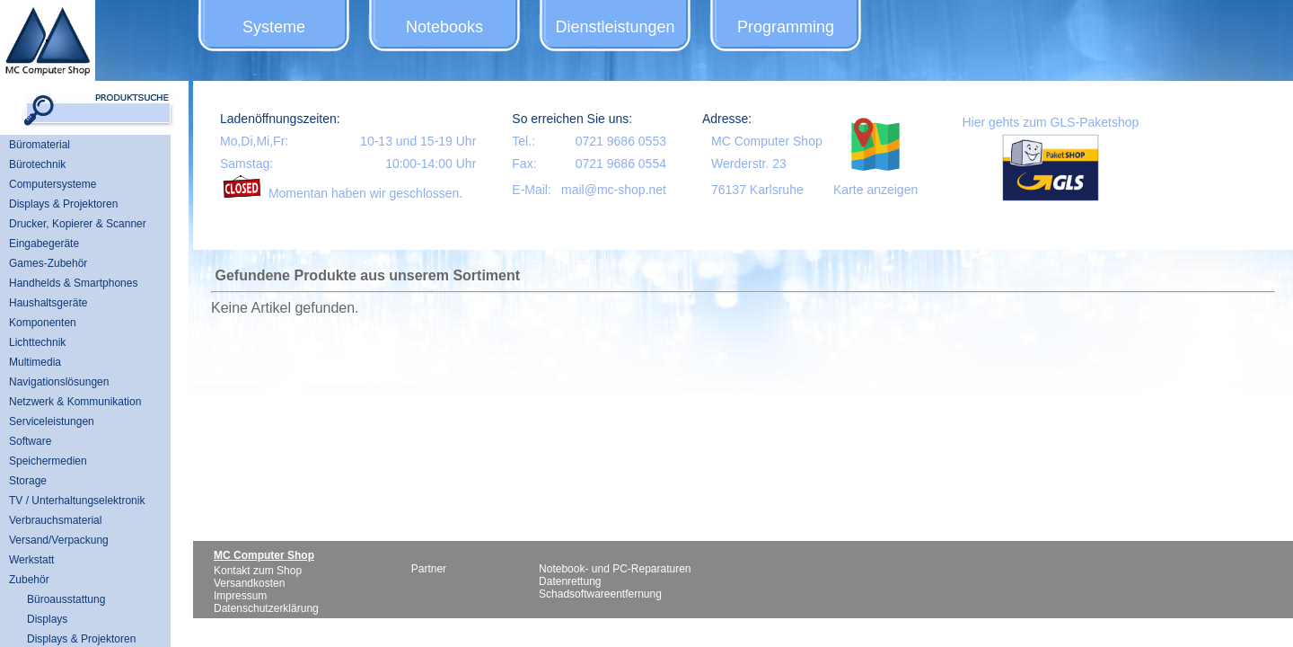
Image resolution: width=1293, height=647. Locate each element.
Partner (428, 569)
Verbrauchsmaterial (55, 520)
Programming (785, 27)
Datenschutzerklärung (266, 608)
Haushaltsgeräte (48, 303)
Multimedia (35, 362)
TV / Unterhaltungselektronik (77, 500)
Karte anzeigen (875, 189)
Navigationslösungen (59, 382)
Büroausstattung (66, 599)
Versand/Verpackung (59, 540)
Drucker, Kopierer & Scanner (77, 223)
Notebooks (444, 27)
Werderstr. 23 (749, 163)
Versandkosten (249, 583)
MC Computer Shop (766, 141)
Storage (28, 480)
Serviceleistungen (51, 421)
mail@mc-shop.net (613, 189)
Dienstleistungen (614, 27)
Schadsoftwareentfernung (600, 594)
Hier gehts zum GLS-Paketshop (1050, 122)
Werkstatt (31, 560)
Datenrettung (570, 581)
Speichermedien (48, 461)
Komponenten (42, 322)
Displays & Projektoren (63, 204)
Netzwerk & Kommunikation (75, 401)
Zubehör (29, 579)
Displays (47, 619)
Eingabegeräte (44, 243)
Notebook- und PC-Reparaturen (614, 569)
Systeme (273, 27)
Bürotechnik (37, 164)
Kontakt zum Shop (258, 570)
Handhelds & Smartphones (73, 283)
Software (30, 441)
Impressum (240, 595)
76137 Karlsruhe (757, 189)
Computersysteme (52, 184)
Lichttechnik (37, 342)
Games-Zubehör (48, 263)
